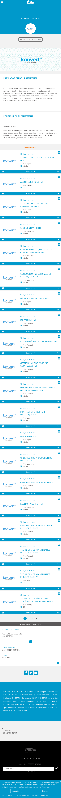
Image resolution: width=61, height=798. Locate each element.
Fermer (60, 781)
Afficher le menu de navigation (1, 2)
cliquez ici (44, 795)
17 (32, 618)
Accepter (16, 791)
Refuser (45, 791)
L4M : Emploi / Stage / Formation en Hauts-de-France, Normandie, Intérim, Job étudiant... (30, 2)
